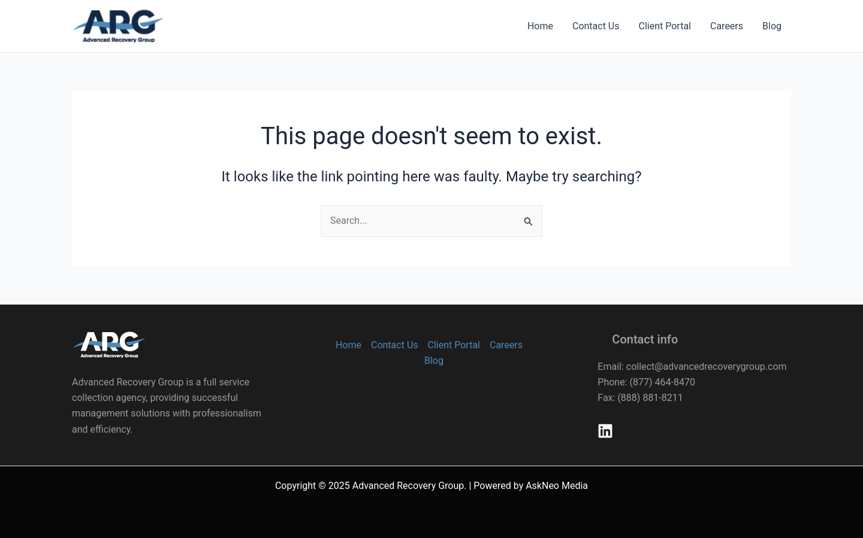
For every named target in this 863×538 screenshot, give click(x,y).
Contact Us (596, 26)
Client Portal (665, 26)
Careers (726, 26)
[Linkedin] (605, 431)
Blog (771, 26)
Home (540, 26)
